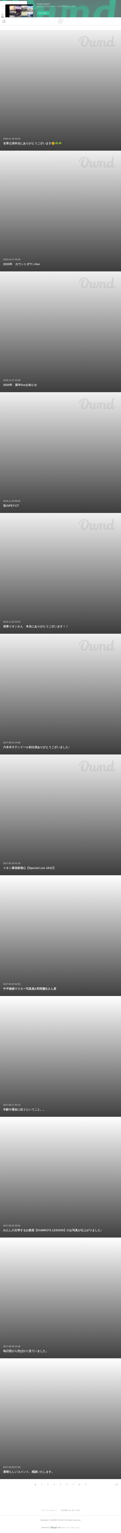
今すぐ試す (43, 13)
